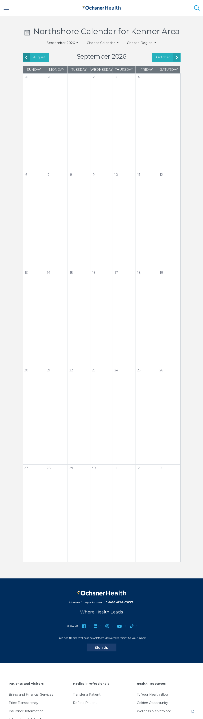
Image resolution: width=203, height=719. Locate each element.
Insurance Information (26, 711)
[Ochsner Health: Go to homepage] (102, 7)
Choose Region (140, 43)
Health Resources (151, 683)
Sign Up (105, 647)
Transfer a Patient (86, 695)
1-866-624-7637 (119, 602)
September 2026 (61, 43)
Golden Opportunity (152, 703)
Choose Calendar (101, 43)
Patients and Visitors (26, 683)
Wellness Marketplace (154, 711)
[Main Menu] (6, 7)
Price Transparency (23, 703)
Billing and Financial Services (31, 695)
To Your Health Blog (152, 695)
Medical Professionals (91, 683)
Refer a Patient (85, 703)
